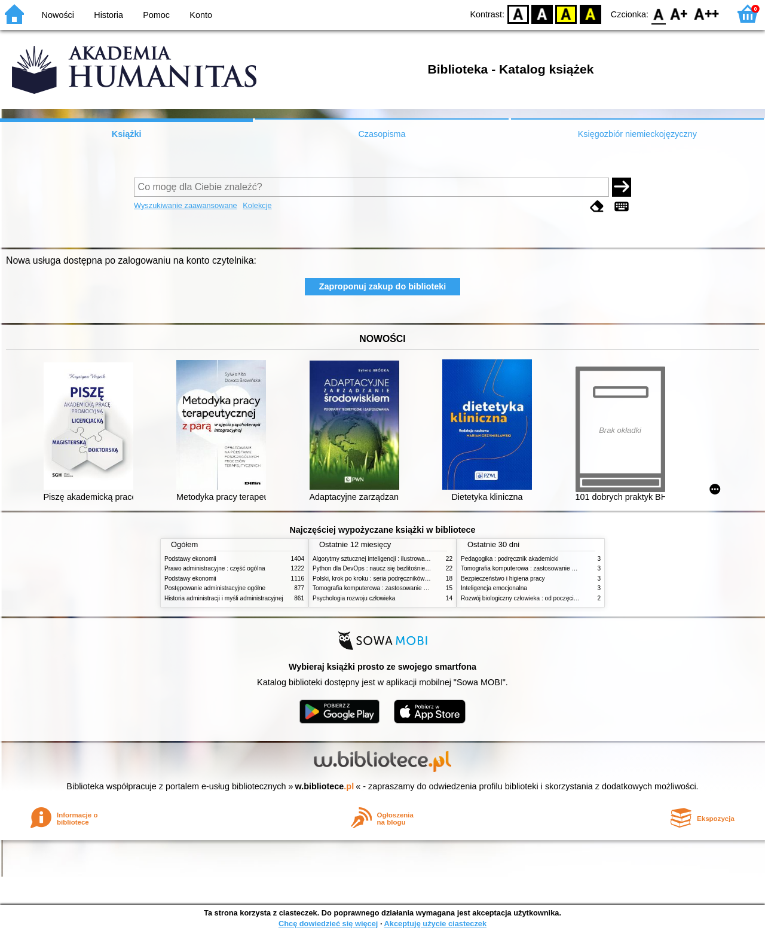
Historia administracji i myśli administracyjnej (223, 598)
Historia (108, 15)
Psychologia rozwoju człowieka (354, 598)
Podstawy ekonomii (190, 558)
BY (590, 13)
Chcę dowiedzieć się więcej (328, 923)
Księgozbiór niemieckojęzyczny (637, 134)
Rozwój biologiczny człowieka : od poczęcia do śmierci (533, 598)
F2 (706, 13)
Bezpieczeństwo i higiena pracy (503, 578)
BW (542, 13)
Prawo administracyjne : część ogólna (214, 568)
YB (566, 13)
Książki (127, 134)
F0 (658, 13)
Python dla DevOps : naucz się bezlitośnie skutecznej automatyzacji (403, 568)
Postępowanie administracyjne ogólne (214, 588)
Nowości (58, 15)
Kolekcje (257, 205)
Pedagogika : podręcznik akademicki (510, 558)
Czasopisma (381, 134)
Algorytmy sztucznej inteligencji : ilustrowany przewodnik (388, 558)
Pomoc (156, 15)
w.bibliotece (324, 786)
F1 (679, 13)
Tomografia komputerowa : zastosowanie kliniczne (379, 588)
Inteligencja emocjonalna (494, 588)
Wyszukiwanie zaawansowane (185, 205)
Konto (200, 15)
